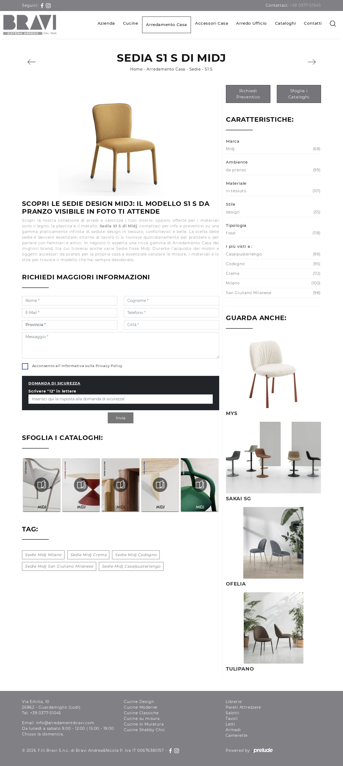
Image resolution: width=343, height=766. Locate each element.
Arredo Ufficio (251, 23)
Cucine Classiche (141, 713)
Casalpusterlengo (272, 254)
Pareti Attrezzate (243, 707)
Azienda (106, 23)
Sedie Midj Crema (88, 554)
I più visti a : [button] (239, 246)
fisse (272, 233)
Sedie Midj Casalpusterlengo (131, 566)
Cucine (130, 23)
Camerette (237, 735)
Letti (230, 724)
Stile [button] (231, 204)
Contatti (313, 23)
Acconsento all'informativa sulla (77, 366)
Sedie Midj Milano (43, 554)
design (272, 212)
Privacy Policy (109, 366)
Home (136, 69)
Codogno (272, 264)
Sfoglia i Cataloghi (299, 93)
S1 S (209, 69)
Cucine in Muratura (143, 724)
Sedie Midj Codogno (135, 554)
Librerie (233, 701)
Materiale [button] (236, 183)
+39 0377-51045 (305, 5)
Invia (120, 417)
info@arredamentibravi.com (65, 722)
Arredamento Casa (166, 24)
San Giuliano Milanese (272, 293)
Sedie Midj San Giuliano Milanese (59, 566)
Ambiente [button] (237, 162)
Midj (272, 149)
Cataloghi (285, 23)
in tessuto (272, 191)
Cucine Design (139, 701)
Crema (272, 273)
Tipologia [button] (236, 225)
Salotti (233, 713)
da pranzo (272, 170)
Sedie (195, 69)
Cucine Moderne (140, 707)
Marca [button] (233, 141)
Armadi (233, 729)
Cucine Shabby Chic (144, 729)
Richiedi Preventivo (248, 93)
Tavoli (232, 718)
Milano (272, 283)
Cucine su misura (142, 718)
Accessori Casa (211, 23)
